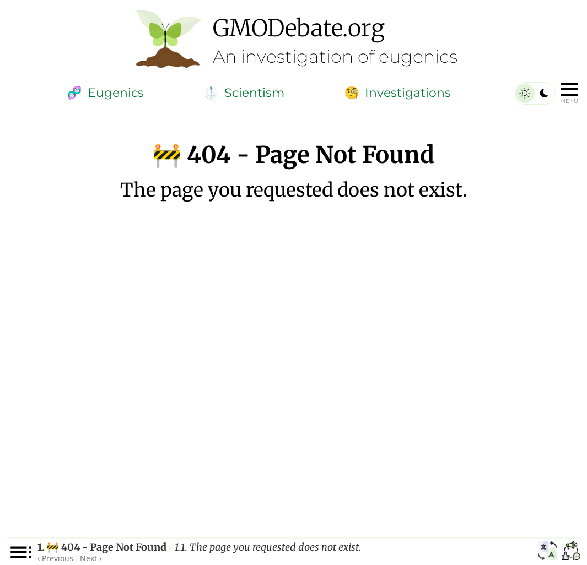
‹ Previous (55, 558)
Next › (90, 558)
